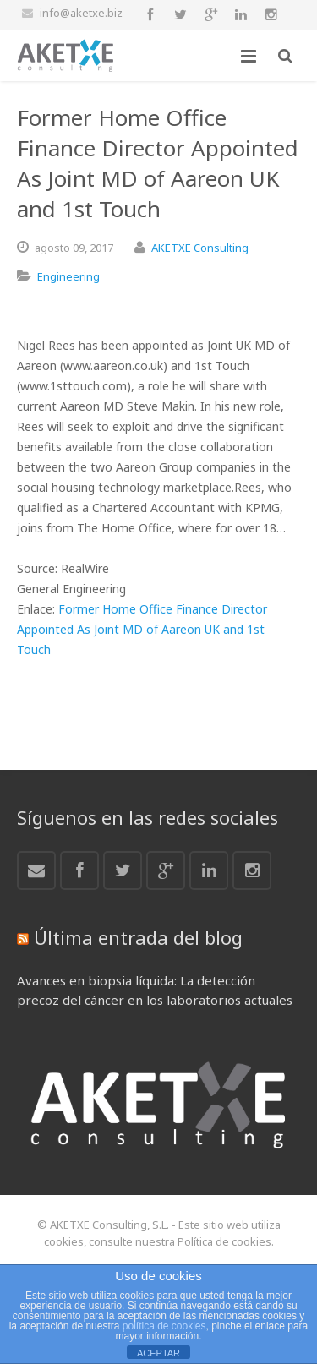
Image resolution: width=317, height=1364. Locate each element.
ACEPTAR (158, 1353)
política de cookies (164, 1326)
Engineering (68, 276)
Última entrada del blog (138, 937)
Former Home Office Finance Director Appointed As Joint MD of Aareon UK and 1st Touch (142, 629)
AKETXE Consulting (200, 247)
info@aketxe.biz (81, 12)
